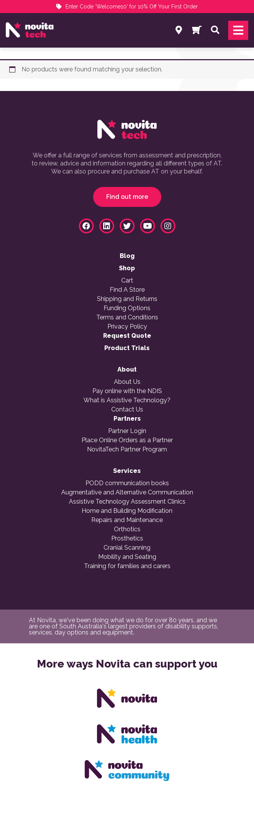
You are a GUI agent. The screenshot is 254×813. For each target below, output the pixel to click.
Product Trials (127, 348)
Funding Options (127, 308)
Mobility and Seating (127, 557)
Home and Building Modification (127, 511)
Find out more (127, 196)
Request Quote (127, 336)
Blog (127, 256)
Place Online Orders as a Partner (127, 440)
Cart (127, 281)
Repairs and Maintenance (127, 520)
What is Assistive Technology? (127, 400)
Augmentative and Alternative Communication (127, 492)
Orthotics (127, 529)
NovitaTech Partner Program (127, 449)
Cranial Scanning (127, 548)
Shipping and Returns (127, 299)
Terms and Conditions (127, 317)
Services (127, 471)
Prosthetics (127, 538)
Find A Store (127, 290)
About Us (127, 382)
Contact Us (127, 409)
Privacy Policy (127, 327)
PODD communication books (127, 483)
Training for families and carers (127, 566)
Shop (127, 268)
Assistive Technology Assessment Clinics (127, 502)
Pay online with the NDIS (127, 391)
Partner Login (127, 431)
